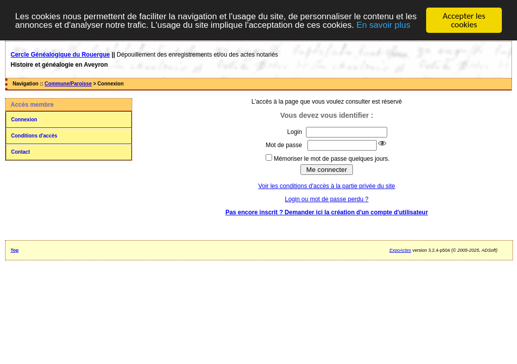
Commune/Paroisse (67, 83)
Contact (20, 152)
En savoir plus (383, 24)
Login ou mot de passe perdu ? (326, 199)
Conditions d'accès (34, 136)
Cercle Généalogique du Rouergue (60, 54)
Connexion (24, 119)
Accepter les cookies (464, 20)
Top (15, 250)
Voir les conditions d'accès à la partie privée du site (326, 186)
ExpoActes (400, 250)
